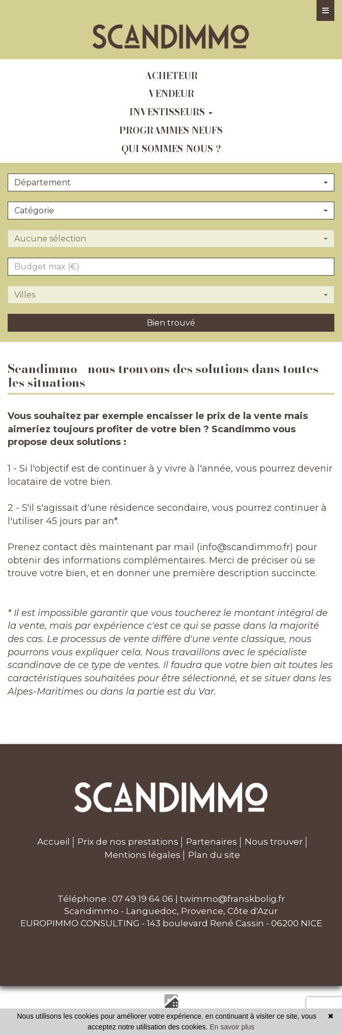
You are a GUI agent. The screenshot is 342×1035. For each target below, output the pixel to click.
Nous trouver (274, 841)
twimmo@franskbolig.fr (232, 899)
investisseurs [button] (171, 112)
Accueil (53, 841)
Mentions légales (142, 855)
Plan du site (214, 855)
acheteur (171, 76)
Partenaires (211, 841)
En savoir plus (231, 1027)
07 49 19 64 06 (142, 899)
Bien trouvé (171, 323)
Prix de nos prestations (127, 841)
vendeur (171, 94)
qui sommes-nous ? (171, 149)
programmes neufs (171, 130)
